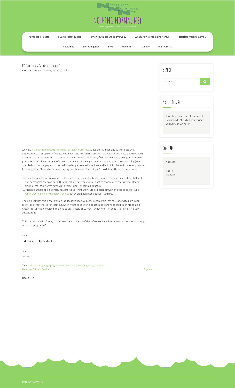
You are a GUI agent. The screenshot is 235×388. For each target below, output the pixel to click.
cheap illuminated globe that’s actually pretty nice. (61, 149)
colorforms (34, 265)
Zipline (148, 269)
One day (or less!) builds (56, 70)
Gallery (146, 46)
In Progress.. (165, 46)
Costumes (68, 46)
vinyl (90, 265)
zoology (98, 265)
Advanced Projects (39, 36)
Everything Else (91, 46)
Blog (110, 46)
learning (82, 265)
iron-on (59, 265)
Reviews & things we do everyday (108, 36)
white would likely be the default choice (47, 193)
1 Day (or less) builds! (69, 36)
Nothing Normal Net (117, 20)
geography (48, 265)
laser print (70, 265)
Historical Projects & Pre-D (191, 36)
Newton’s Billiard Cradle (35, 269)
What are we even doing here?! (152, 36)
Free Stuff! (127, 46)
